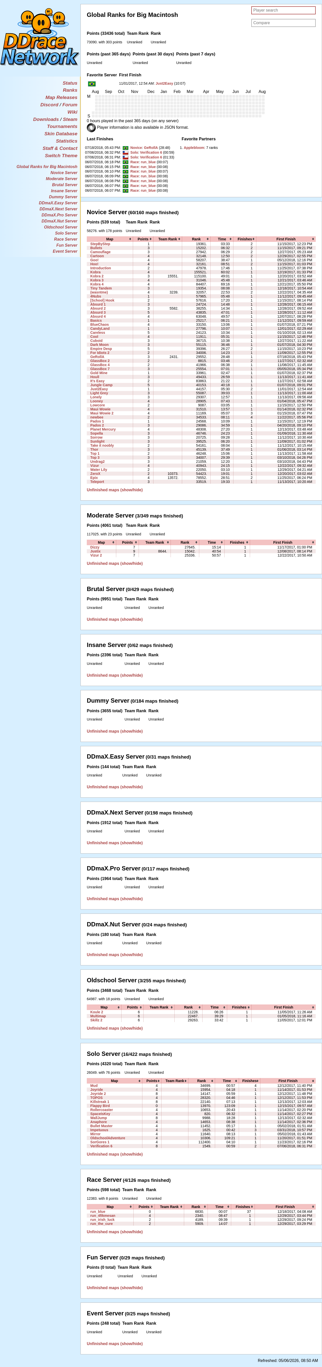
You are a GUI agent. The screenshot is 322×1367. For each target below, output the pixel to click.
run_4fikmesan (102, 1216)
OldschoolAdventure (107, 1138)
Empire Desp (101, 349)
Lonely (96, 397)
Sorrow (96, 437)
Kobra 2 (96, 276)
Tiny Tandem (101, 288)
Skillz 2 (96, 1020)
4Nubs (95, 296)
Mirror (95, 1134)
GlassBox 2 (100, 361)
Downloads (46, 119)
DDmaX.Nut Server (59, 221)
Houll (94, 377)
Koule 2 (96, 1012)
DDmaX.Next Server (58, 209)
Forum (69, 104)
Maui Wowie (100, 409)
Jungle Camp (101, 385)
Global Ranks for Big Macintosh (47, 167)
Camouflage (100, 252)
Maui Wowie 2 (101, 413)
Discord (49, 104)
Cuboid (96, 341)
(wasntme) (99, 292)
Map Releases (61, 97)
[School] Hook (102, 300)
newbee (96, 417)
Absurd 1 (98, 304)
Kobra (95, 272)
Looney (96, 401)
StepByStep (100, 244)
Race (134, 162)
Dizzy (94, 547)
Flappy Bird (100, 1106)
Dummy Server (63, 197)
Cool (94, 337)
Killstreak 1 (99, 1102)
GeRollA (151, 148)
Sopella (96, 433)
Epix (94, 478)
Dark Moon (99, 345)
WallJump (98, 1118)
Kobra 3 (96, 280)
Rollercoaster (101, 1110)
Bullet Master (101, 1126)
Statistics (66, 141)
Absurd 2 (98, 308)
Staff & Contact (60, 148)
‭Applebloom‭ (194, 148)
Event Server (65, 251)
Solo (134, 152)
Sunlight (97, 441)
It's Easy (97, 381)
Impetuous (99, 1130)
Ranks (70, 90)
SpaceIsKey (100, 1114)
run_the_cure (101, 1224)
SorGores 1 (99, 1142)
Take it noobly (102, 445)
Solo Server (66, 233)
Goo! (94, 260)
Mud (94, 1086)
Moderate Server (61, 179)
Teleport (97, 482)
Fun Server (66, 245)
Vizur (94, 466)
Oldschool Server (60, 227)
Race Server (65, 239)
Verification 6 (151, 152)
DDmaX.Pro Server (59, 215)
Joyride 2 (98, 1094)
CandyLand (100, 329)
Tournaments (62, 126)
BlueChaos (99, 324)
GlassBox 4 (100, 365)
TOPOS (96, 1098)
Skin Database (60, 133)
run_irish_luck (102, 1220)
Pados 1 (97, 421)
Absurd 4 (98, 316)
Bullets (96, 248)
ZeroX (95, 474)
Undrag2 (97, 462)
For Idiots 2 (99, 353)
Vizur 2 (96, 555)
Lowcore (97, 405)
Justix (95, 551)
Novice (136, 148)
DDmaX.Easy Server (58, 203)
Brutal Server (64, 185)
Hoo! (94, 264)
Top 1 (95, 453)
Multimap (98, 1016)
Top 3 (95, 457)
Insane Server (64, 191)
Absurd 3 (98, 312)
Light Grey (99, 393)
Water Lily (98, 470)
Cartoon (97, 256)
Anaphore (98, 1122)
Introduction (100, 268)
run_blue (148, 162)
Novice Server (64, 173)
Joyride (96, 1090)
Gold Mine (98, 373)
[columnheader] (110, 239)
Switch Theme (61, 155)
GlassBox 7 (100, 369)
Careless (97, 333)
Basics (96, 320)
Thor (94, 449)
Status (70, 83)
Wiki (72, 112)
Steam (70, 119)
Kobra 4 (96, 284)
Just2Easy (164, 83)
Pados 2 (97, 425)
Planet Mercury (103, 429)
